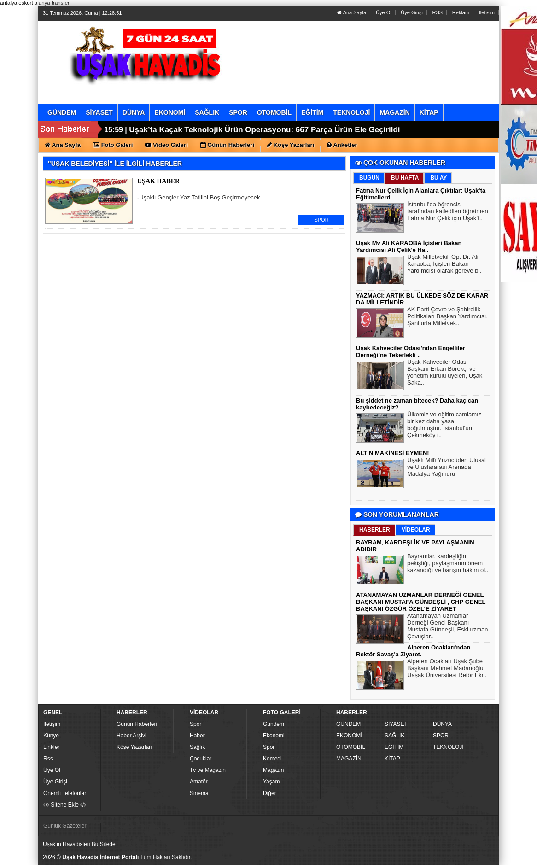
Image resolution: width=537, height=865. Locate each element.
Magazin (273, 770)
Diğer (269, 793)
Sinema (199, 793)
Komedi (272, 758)
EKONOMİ (349, 735)
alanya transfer (52, 3)
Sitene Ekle (64, 804)
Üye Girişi (412, 12)
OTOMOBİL (350, 747)
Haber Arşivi (131, 735)
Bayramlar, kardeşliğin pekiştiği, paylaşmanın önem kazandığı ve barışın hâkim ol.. (447, 564)
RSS (437, 12)
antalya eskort (16, 3)
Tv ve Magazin (208, 770)
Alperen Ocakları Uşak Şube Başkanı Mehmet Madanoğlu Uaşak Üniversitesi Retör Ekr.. (447, 669)
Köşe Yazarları (134, 747)
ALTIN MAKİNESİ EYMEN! (392, 453)
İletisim (487, 12)
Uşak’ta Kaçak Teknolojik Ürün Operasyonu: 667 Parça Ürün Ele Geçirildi (264, 129)
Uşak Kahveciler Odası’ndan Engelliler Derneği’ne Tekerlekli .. (410, 351)
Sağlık (197, 747)
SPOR (321, 219)
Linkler (51, 747)
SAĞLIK (394, 735)
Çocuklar (200, 758)
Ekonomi (274, 735)
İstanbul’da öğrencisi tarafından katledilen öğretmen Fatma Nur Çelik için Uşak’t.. (447, 212)
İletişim (51, 724)
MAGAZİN (349, 758)
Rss (48, 758)
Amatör (199, 781)
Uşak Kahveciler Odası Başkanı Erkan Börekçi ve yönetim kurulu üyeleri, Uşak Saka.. (444, 373)
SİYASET (396, 724)
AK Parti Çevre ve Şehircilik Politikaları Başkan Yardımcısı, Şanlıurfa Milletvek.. (447, 317)
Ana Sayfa (351, 12)
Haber (197, 735)
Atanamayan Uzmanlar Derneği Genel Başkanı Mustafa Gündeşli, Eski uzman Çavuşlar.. (447, 627)
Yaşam (271, 781)
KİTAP (392, 758)
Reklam (460, 12)
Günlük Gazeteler (64, 826)
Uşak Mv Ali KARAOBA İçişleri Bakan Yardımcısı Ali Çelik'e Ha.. (409, 246)
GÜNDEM (348, 724)
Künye (51, 735)
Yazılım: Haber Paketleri (441, 857)
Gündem (273, 724)
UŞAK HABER (158, 181)
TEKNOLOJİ (448, 747)
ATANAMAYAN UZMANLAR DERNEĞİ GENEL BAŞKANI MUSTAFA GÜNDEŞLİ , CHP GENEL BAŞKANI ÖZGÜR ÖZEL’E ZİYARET (420, 601)
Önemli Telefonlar (64, 793)
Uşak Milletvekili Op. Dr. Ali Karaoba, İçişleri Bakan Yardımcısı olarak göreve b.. (444, 264)
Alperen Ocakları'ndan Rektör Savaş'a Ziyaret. (413, 651)
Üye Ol (383, 12)
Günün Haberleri (137, 724)
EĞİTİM (394, 747)
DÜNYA (442, 724)
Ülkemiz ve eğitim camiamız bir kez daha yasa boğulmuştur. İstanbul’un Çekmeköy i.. (444, 426)
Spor (195, 724)
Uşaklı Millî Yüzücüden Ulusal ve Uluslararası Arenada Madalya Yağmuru (446, 467)
